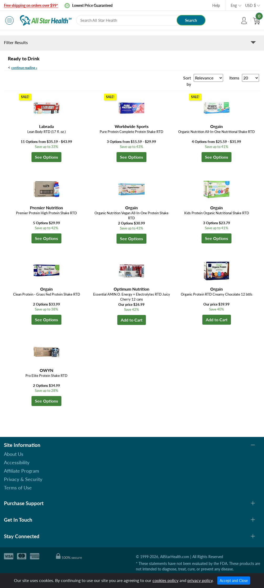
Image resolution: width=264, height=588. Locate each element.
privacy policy (200, 580)
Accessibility (16, 462)
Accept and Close (234, 580)
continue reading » (24, 68)
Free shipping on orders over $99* (31, 5)
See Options (46, 156)
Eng (234, 5)
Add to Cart (131, 319)
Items (234, 77)
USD (250, 5)
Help (216, 5)
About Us (13, 454)
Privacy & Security (23, 479)
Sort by (187, 81)
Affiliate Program (21, 471)
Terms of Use (18, 487)
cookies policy (165, 580)
